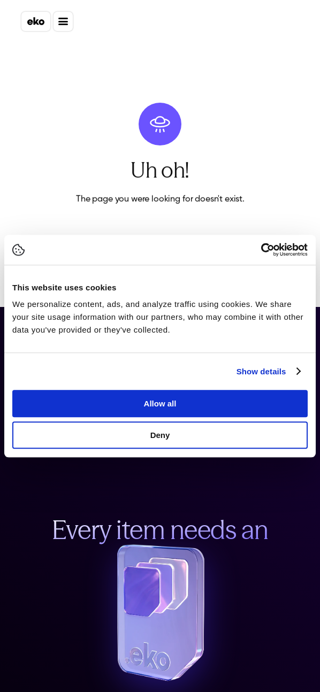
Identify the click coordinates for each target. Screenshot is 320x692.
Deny (160, 435)
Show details (261, 371)
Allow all (160, 403)
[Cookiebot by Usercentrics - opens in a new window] (261, 250)
